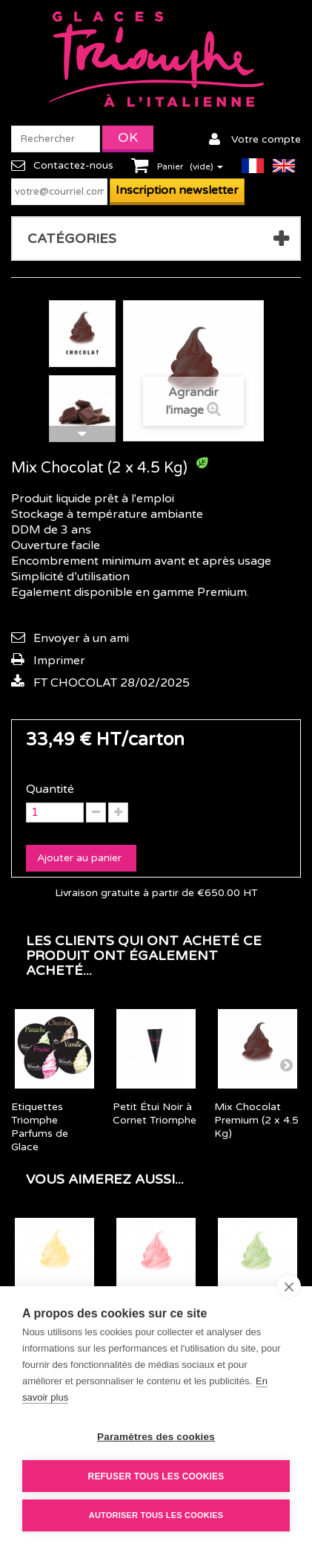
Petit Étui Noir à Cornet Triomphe (154, 1113)
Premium (222, 592)
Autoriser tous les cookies (156, 1515)
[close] (288, 1286)
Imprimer (59, 660)
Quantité (50, 789)
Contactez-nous (73, 165)
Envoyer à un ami (81, 638)
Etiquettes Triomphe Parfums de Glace (39, 1126)
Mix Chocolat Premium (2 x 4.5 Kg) (256, 1120)
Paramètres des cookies (156, 1436)
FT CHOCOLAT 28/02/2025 (111, 682)
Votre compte (266, 139)
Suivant (82, 434)
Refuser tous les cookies (156, 1476)
